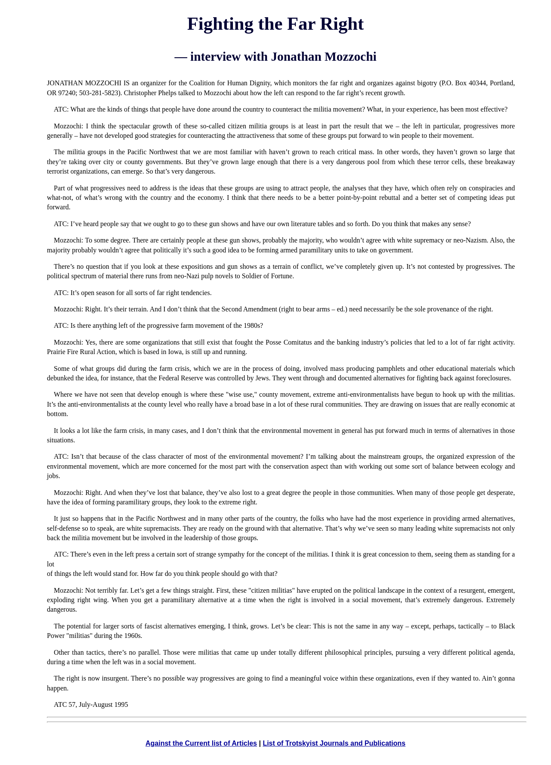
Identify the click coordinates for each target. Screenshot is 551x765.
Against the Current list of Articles (201, 743)
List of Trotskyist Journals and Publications (334, 743)
